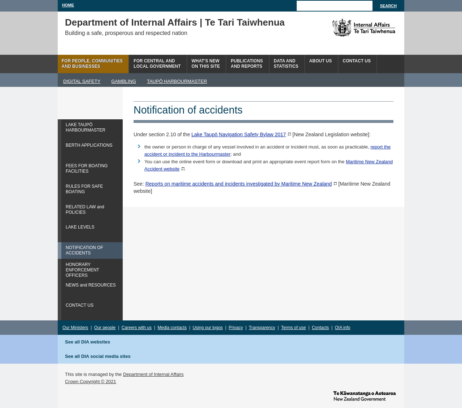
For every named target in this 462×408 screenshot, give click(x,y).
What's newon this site (206, 63)
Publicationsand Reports (247, 63)
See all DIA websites (87, 342)
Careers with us (137, 327)
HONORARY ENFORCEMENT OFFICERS (82, 270)
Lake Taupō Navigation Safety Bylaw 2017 (238, 134)
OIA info (342, 327)
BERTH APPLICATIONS (89, 145)
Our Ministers (75, 327)
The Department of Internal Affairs (347, 28)
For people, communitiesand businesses (92, 63)
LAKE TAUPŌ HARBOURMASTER (85, 127)
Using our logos (208, 327)
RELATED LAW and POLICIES (85, 209)
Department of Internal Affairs (153, 374)
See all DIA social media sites (98, 356)
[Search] (334, 6)
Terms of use (293, 327)
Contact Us (357, 60)
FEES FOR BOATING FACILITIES (87, 168)
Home (68, 5)
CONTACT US (79, 305)
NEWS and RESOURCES (91, 285)
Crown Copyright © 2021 (90, 381)
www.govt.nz (364, 395)
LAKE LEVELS (80, 227)
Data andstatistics (286, 63)
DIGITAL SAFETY (81, 81)
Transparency (262, 327)
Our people (105, 327)
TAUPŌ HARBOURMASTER (177, 81)
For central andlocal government (157, 63)
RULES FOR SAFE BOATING (84, 189)
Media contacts (172, 327)
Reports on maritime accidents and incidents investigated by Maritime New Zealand (238, 184)
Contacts (320, 327)
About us (320, 60)
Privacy (236, 327)
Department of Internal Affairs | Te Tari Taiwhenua (175, 22)
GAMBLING (123, 81)
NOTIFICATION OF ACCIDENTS (84, 250)
